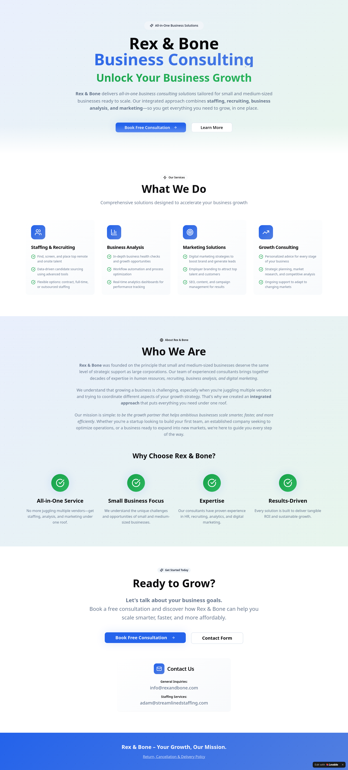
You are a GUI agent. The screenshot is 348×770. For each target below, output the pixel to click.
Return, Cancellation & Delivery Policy (174, 756)
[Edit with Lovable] (326, 764)
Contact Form (217, 638)
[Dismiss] (342, 764)
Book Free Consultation (145, 638)
